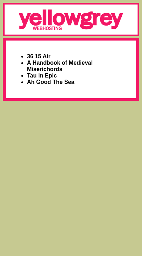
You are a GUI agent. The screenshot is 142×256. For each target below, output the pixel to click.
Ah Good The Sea (50, 82)
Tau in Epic (42, 76)
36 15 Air (38, 56)
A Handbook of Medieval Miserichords (60, 66)
